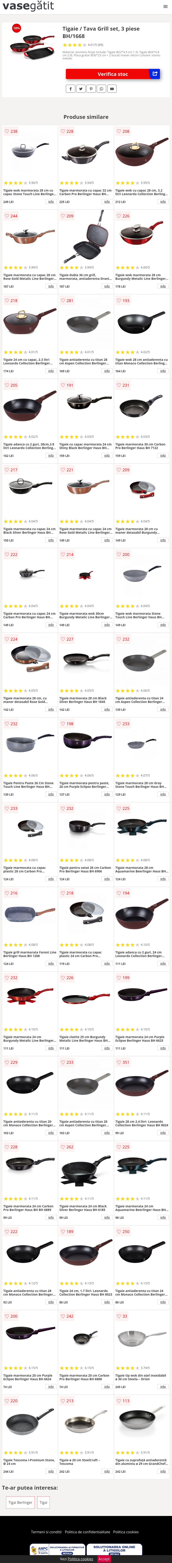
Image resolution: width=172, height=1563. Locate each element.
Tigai (43, 1502)
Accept (104, 1558)
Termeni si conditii (46, 1531)
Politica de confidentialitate (87, 1531)
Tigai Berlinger (20, 1502)
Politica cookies (126, 1531)
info (51, 201)
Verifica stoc (129, 74)
